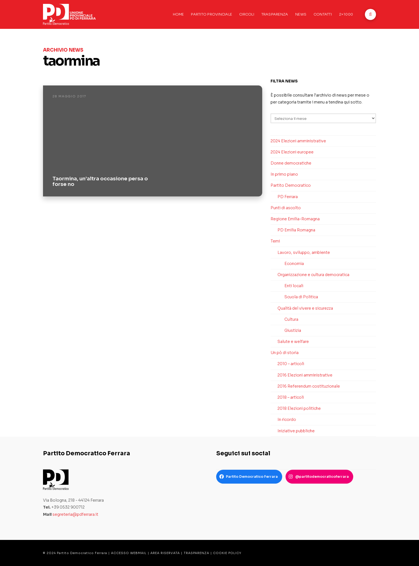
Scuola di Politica (301, 296)
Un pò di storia (285, 352)
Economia (294, 263)
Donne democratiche (291, 163)
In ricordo (286, 419)
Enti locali (293, 285)
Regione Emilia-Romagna (295, 218)
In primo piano (284, 174)
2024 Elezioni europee (292, 152)
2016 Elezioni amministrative (304, 375)
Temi (275, 241)
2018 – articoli (290, 397)
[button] (370, 14)
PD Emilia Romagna (296, 230)
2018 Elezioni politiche (299, 408)
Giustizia (292, 330)
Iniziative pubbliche (296, 430)
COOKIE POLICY (227, 553)
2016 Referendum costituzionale (308, 386)
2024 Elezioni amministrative (298, 140)
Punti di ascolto (286, 207)
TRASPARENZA (196, 553)
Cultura (291, 319)
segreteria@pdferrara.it (75, 514)
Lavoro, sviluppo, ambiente (303, 252)
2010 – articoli (290, 363)
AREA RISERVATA (165, 553)
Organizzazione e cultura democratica (313, 274)
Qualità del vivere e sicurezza (305, 308)
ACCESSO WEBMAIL (129, 553)
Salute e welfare (293, 341)
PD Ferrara (287, 196)
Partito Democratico (291, 185)
